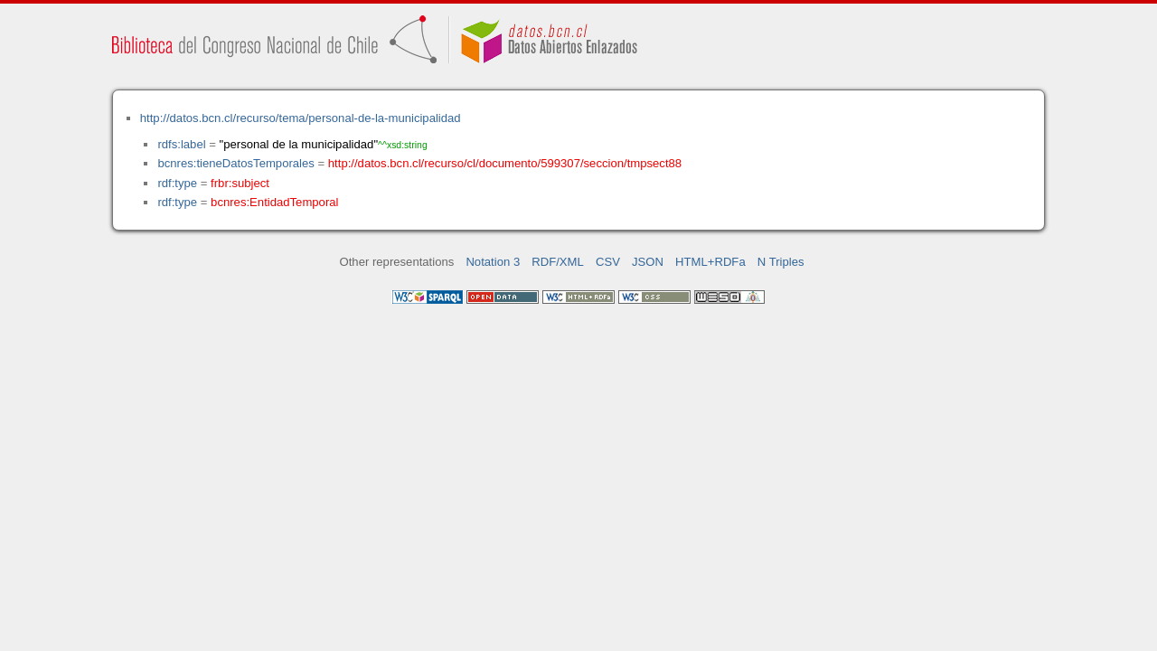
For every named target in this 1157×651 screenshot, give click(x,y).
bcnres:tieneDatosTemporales (235, 163)
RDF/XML (557, 262)
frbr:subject (240, 183)
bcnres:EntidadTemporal (274, 202)
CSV (608, 262)
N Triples (780, 262)
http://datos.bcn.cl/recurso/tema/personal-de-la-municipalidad (300, 118)
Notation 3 (493, 262)
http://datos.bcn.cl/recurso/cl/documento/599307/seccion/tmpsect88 (505, 163)
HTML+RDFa (710, 262)
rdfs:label (181, 144)
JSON (647, 262)
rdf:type (177, 183)
